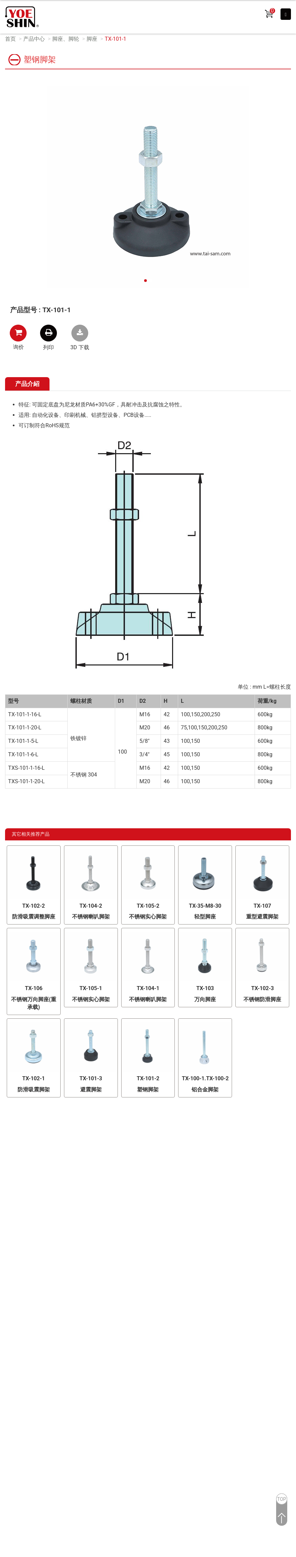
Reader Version (241, 1351)
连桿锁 (212, 1186)
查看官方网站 (38, 1431)
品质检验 (21, 1155)
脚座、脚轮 (65, 39)
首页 (10, 39)
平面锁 (121, 1175)
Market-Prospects (203, 1351)
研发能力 (21, 1169)
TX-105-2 (148, 906)
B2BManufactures (162, 1351)
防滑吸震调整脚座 (33, 916)
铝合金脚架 (205, 1089)
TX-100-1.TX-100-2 (205, 1078)
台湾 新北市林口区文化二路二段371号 (156, 1274)
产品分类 (124, 1140)
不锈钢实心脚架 (148, 916)
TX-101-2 (148, 1078)
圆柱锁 (212, 1175)
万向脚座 (205, 999)
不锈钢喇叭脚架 (91, 916)
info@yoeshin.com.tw (158, 1307)
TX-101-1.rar (79, 333)
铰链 (209, 1153)
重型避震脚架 (262, 916)
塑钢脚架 (148, 1089)
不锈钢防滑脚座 (262, 999)
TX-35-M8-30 (205, 906)
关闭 (5, 1362)
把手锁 (121, 1186)
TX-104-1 (148, 988)
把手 (118, 1197)
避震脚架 (91, 1089)
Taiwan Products (122, 1351)
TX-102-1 (33, 1078)
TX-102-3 (262, 988)
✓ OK (123, 1553)
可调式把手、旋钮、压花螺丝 (239, 1208)
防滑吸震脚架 (34, 1089)
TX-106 (33, 988)
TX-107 (262, 906)
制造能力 (21, 1184)
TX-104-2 (90, 906)
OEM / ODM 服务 (30, 1198)
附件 (209, 1220)
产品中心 (34, 39)
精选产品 (123, 1153)
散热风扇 (215, 1164)
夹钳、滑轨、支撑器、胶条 (145, 1220)
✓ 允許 (8, 1377)
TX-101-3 (90, 1078)
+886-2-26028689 (156, 1285)
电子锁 (121, 1164)
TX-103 (205, 988)
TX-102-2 (33, 906)
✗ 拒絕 (7, 1385)
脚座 (92, 39)
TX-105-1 (90, 988)
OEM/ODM (24, 1140)
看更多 (10, 1431)
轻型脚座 (205, 916)
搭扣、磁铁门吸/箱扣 (229, 1197)
